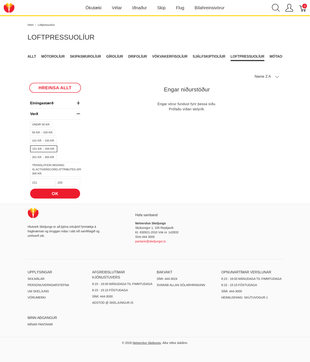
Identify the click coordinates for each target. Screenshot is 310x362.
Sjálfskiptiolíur (209, 56)
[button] (267, 76)
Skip (161, 7)
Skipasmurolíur (85, 56)
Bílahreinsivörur (210, 7)
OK (55, 193)
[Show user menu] (289, 8)
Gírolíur (114, 56)
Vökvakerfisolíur (170, 56)
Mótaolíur (280, 56)
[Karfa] (303, 8)
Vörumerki (37, 297)
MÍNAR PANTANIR (40, 324)
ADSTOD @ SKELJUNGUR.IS (112, 302)
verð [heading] (55, 114)
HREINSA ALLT (55, 87)
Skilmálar (36, 278)
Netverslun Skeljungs (147, 343)
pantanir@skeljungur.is (150, 241)
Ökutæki (93, 7)
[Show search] (276, 8)
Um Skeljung (38, 291)
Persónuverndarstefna (48, 285)
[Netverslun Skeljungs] (9, 7)
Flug (180, 7)
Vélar (117, 7)
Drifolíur (137, 56)
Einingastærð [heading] (55, 103)
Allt (32, 56)
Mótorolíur (53, 56)
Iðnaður (139, 7)
